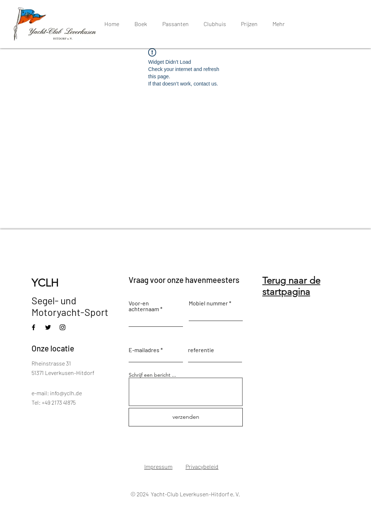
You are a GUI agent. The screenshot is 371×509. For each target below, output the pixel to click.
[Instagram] (62, 327)
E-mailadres (144, 350)
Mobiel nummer (208, 303)
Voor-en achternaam (144, 306)
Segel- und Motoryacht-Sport (70, 306)
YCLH (45, 282)
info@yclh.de (66, 392)
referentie (201, 350)
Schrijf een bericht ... (152, 374)
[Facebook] (33, 327)
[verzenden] (186, 417)
